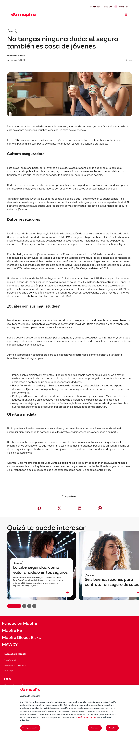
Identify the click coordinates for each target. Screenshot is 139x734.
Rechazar (95, 728)
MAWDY (10, 644)
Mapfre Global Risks (21, 637)
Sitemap (8, 670)
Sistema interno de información (20, 685)
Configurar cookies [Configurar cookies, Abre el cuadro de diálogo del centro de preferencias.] (30, 728)
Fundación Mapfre (19, 623)
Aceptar (112, 728)
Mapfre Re (12, 630)
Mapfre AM (10, 660)
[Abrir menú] (126, 14)
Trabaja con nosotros (15, 665)
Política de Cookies (87, 717)
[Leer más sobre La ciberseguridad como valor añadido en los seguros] (41, 592)
